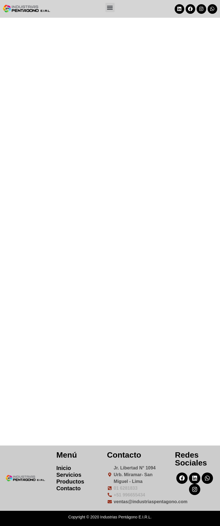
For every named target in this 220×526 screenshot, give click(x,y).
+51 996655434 (129, 495)
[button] (110, 7)
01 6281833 (126, 488)
